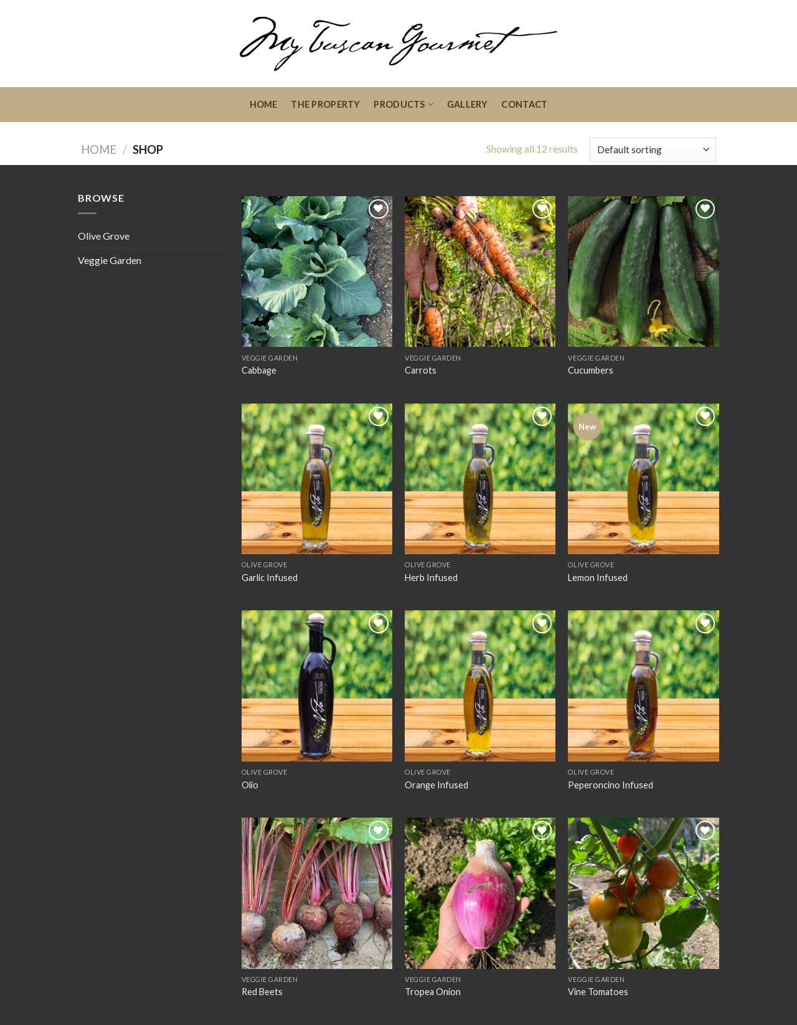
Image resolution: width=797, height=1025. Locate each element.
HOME (264, 104)
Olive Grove (104, 236)
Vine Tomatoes (598, 991)
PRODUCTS (403, 104)
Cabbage (259, 370)
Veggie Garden (109, 260)
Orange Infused (436, 785)
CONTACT (524, 104)
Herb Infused (431, 577)
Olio (250, 785)
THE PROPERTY (325, 104)
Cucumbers (590, 370)
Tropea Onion (433, 991)
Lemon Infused (598, 577)
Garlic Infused (270, 577)
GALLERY (467, 104)
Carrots (420, 370)
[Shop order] (653, 150)
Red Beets (262, 991)
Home (98, 149)
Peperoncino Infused (610, 785)
